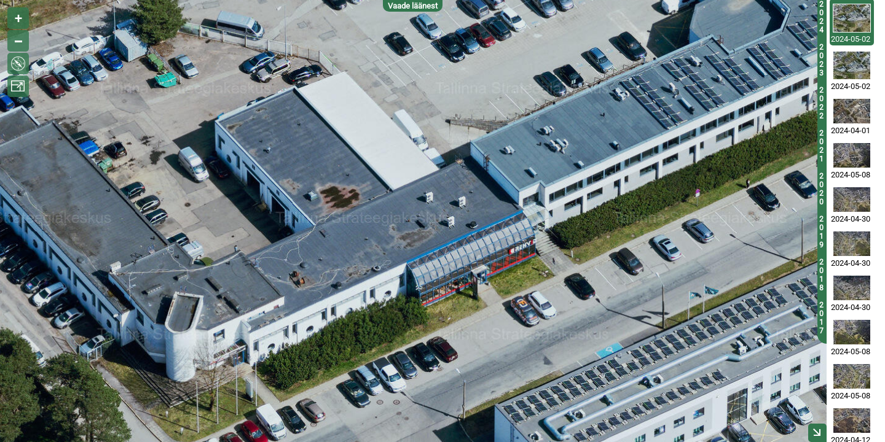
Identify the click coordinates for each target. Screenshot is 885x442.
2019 (821, 232)
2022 (821, 103)
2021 (821, 146)
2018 (821, 275)
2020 (821, 189)
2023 (821, 60)
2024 (821, 17)
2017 (821, 318)
